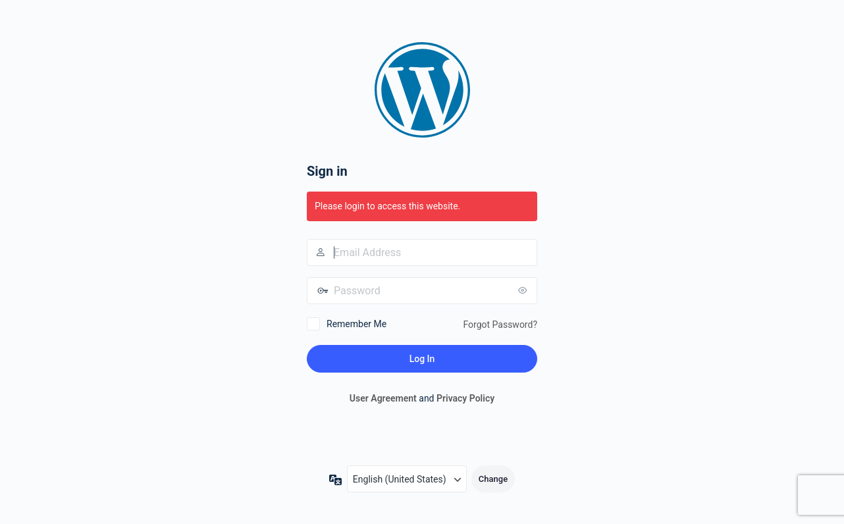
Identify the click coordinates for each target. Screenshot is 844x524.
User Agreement (383, 398)
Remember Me (356, 324)
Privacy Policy (465, 398)
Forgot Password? (500, 324)
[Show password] (524, 290)
